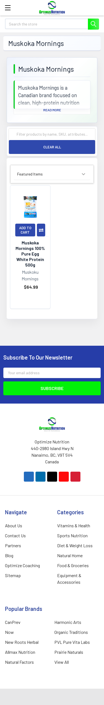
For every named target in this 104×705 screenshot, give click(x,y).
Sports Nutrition (72, 535)
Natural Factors (19, 662)
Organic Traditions (71, 632)
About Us (13, 525)
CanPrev (13, 622)
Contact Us (15, 535)
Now (9, 632)
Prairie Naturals (68, 652)
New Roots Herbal (22, 642)
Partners (13, 545)
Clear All (52, 147)
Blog (9, 555)
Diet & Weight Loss (75, 545)
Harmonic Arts (67, 622)
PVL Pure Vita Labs (72, 642)
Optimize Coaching (22, 565)
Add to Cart (25, 230)
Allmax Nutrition (20, 652)
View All (61, 662)
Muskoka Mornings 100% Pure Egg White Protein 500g (30, 253)
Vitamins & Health (73, 525)
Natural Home (70, 555)
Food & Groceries (73, 565)
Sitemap (13, 575)
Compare (41, 230)
